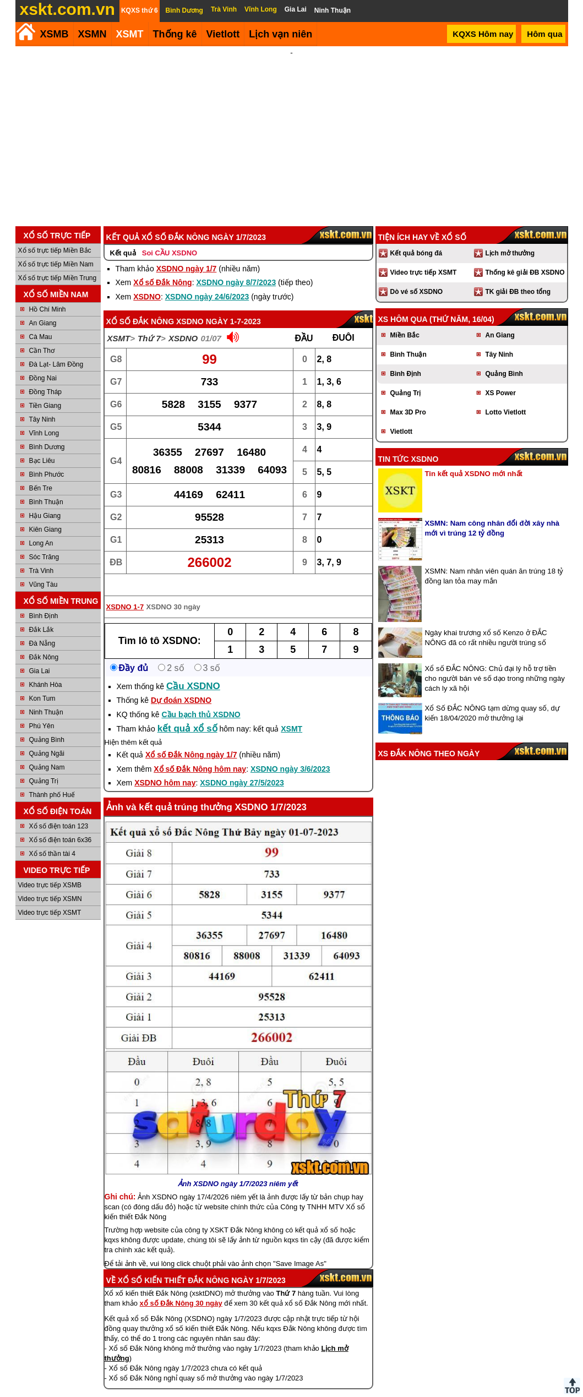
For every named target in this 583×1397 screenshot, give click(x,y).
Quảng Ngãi (46, 739)
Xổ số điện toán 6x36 (60, 825)
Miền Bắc (404, 320)
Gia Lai (39, 656)
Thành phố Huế (52, 780)
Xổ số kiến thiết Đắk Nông (174, 1265)
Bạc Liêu (42, 446)
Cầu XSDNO (193, 671)
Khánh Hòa (45, 670)
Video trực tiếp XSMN (50, 884)
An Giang (43, 308)
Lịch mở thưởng (510, 238)
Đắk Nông (44, 642)
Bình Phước (46, 459)
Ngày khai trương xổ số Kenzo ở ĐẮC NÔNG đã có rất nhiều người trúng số (486, 623)
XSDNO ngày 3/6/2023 (290, 754)
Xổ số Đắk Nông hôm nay (200, 754)
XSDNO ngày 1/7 (186, 253)
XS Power (501, 378)
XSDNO (147, 281)
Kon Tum (42, 683)
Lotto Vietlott (506, 397)
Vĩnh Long (44, 418)
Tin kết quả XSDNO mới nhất (473, 459)
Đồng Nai (43, 363)
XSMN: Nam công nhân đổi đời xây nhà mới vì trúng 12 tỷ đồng (492, 513)
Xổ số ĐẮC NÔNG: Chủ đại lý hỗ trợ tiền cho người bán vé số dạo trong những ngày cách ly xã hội (495, 664)
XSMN (92, 34)
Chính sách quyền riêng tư (363, 1392)
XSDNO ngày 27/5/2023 (242, 767)
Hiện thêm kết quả (133, 727)
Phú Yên (42, 711)
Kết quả (123, 238)
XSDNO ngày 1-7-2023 (218, 306)
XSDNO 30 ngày (173, 592)
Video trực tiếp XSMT (49, 898)
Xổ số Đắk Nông (162, 267)
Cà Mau (40, 322)
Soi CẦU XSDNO (169, 238)
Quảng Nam (47, 752)
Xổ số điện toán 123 (59, 811)
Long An (41, 528)
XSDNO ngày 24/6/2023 (207, 281)
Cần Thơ (42, 336)
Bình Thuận (46, 487)
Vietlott (401, 417)
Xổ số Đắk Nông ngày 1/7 (191, 739)
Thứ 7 (149, 323)
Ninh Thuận (46, 697)
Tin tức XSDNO (408, 444)
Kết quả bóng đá (416, 238)
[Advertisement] (291, 129)
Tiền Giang (45, 391)
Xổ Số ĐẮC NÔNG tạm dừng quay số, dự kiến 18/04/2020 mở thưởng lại (492, 698)
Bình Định (43, 601)
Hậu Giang (45, 501)
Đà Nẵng (42, 628)
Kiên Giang (45, 515)
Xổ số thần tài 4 (52, 839)
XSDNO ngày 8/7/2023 (236, 267)
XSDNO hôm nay (164, 767)
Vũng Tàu (43, 570)
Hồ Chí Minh (47, 294)
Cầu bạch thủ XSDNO (200, 699)
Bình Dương (47, 432)
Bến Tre (40, 473)
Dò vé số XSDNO (416, 277)
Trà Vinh (41, 556)
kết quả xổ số (187, 713)
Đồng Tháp (45, 377)
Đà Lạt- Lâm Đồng (56, 349)
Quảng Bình (46, 725)
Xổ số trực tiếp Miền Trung (57, 263)
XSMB (54, 34)
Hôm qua (544, 34)
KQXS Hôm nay (483, 34)
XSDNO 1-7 (125, 592)
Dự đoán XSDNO (181, 685)
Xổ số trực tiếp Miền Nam (56, 249)
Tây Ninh (42, 404)
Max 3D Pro (408, 397)
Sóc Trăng (44, 542)
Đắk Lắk (41, 615)
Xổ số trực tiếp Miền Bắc (54, 235)
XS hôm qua (403, 304)
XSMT (130, 34)
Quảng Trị (43, 766)
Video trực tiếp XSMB (50, 870)
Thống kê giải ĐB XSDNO (525, 257)
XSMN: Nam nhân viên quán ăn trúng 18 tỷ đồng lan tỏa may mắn (494, 561)
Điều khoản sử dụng (290, 1392)
